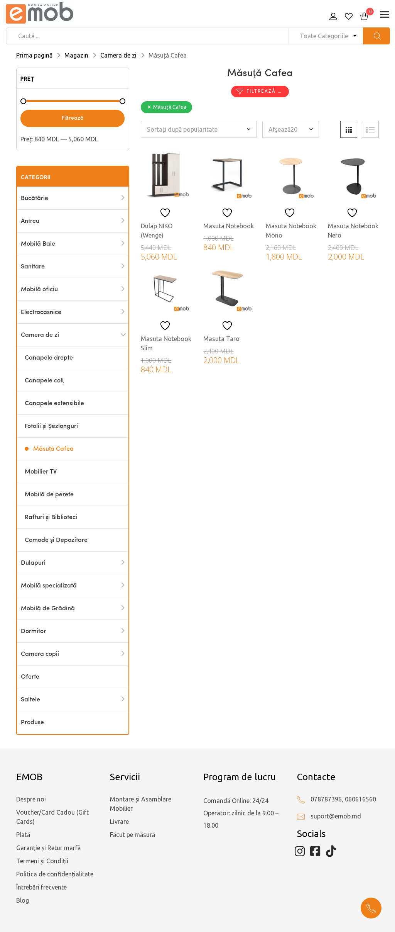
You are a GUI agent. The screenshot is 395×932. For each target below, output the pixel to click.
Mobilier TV (41, 472)
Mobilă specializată (49, 586)
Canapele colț (44, 381)
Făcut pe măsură (132, 834)
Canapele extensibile (54, 404)
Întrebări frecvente (41, 887)
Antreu (30, 221)
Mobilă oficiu (39, 290)
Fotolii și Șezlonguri (51, 426)
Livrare (119, 821)
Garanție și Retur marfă (48, 847)
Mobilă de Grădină (48, 609)
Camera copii (40, 654)
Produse (32, 723)
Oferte (30, 677)
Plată (23, 834)
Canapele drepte (49, 358)
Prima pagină (34, 55)
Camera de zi (118, 55)
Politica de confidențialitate (54, 874)
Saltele (30, 700)
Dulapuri (33, 563)
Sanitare (33, 267)
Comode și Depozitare (56, 540)
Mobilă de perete (49, 495)
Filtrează (73, 118)
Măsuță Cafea (53, 449)
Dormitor (33, 631)
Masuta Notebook (228, 225)
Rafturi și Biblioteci (51, 517)
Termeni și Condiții (42, 860)
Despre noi (31, 799)
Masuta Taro (221, 338)
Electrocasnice (41, 312)
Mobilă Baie (38, 244)
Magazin (76, 55)
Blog (22, 900)
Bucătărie (34, 198)
